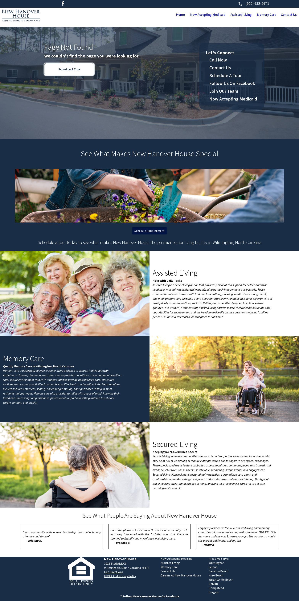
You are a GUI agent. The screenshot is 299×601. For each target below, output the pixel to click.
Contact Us (285, 15)
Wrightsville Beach (221, 580)
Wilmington (216, 563)
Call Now (218, 60)
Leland (213, 567)
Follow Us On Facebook (232, 83)
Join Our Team (223, 91)
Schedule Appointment (149, 231)
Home (147, 15)
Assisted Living (223, 15)
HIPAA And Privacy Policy (120, 576)
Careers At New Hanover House (181, 575)
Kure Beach (216, 575)
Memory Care (256, 15)
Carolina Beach (218, 571)
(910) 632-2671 (253, 3)
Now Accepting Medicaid (182, 15)
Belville (214, 584)
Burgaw (214, 592)
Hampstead (216, 588)
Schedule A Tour (69, 69)
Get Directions (113, 572)
